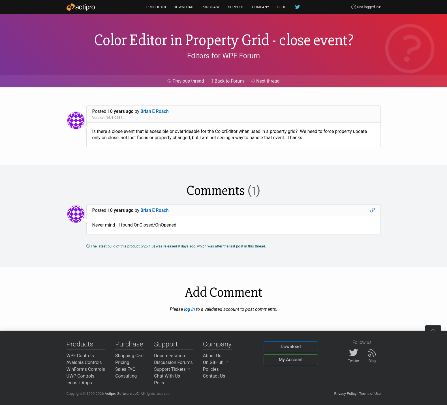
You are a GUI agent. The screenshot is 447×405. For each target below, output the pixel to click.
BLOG (281, 7)
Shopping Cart (129, 355)
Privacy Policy (345, 393)
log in (189, 309)
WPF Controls (80, 355)
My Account (291, 359)
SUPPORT (236, 7)
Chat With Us (167, 376)
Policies (211, 369)
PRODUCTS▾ (156, 7)
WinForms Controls (86, 369)
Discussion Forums (173, 362)
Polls (159, 382)
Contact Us (214, 376)
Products (80, 344)
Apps (87, 382)
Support (166, 344)
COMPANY (260, 7)
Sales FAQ (125, 369)
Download (291, 346)
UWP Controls (81, 376)
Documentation (169, 355)
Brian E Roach (154, 111)
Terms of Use (370, 393)
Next (265, 81)
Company (217, 344)
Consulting (126, 376)
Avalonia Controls (84, 362)
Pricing (122, 362)
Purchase (129, 344)
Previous (185, 81)
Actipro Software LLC (122, 393)
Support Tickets (172, 369)
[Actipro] (81, 7)
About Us (212, 355)
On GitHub (215, 362)
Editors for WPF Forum (223, 55)
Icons (72, 382)
